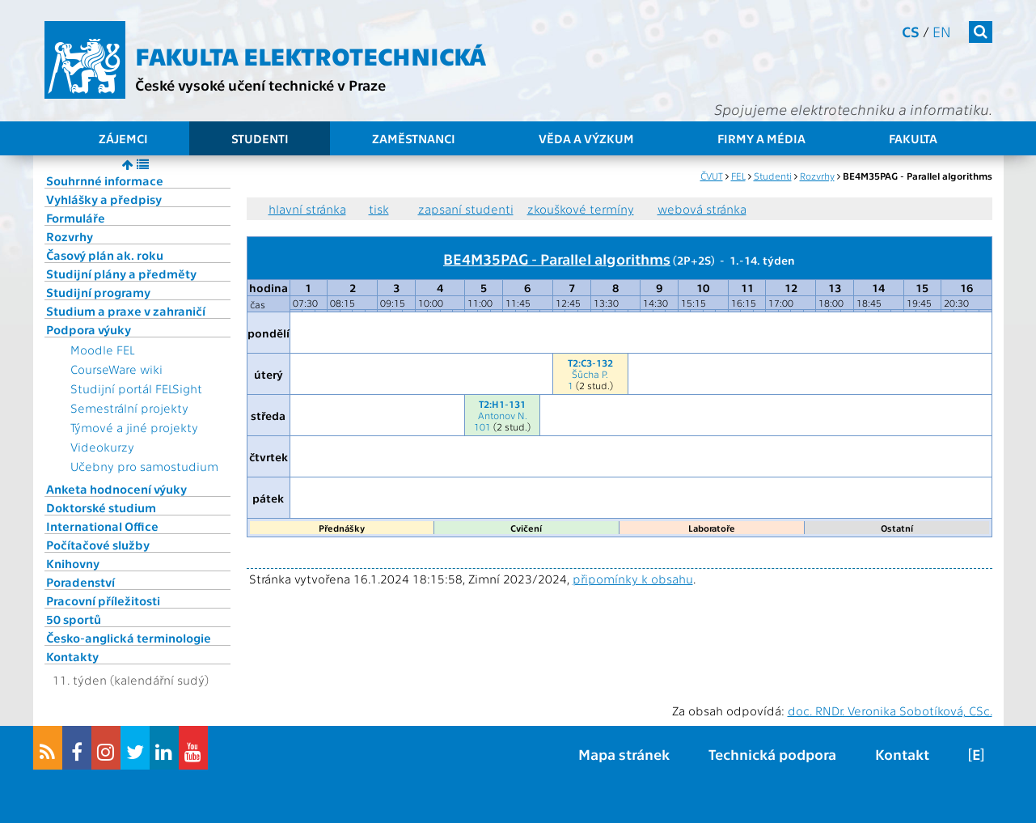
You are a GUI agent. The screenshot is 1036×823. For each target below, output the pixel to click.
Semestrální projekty (129, 408)
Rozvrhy (69, 236)
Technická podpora (772, 753)
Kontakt (902, 753)
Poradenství (80, 582)
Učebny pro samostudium (144, 466)
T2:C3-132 (590, 362)
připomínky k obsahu (633, 578)
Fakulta (913, 138)
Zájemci (123, 138)
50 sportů (73, 619)
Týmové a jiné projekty (134, 427)
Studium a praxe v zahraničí (125, 310)
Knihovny (72, 563)
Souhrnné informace (104, 180)
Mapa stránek (624, 753)
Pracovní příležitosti (103, 600)
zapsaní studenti (466, 209)
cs (911, 31)
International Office (102, 526)
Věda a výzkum (586, 138)
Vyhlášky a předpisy (104, 199)
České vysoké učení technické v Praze (260, 84)
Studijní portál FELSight (136, 388)
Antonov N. (502, 415)
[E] (976, 753)
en (941, 31)
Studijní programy (98, 292)
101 (482, 426)
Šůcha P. (590, 374)
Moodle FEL (102, 349)
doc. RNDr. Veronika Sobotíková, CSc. (890, 710)
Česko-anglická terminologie (128, 637)
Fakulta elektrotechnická (310, 55)
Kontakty (72, 656)
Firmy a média (761, 138)
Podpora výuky (88, 329)
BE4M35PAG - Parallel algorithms (556, 258)
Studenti (260, 138)
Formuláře (75, 217)
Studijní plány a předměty (121, 273)
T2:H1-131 (502, 403)
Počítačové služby (98, 544)
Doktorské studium (101, 507)
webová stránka (702, 209)
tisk (379, 209)
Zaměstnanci (413, 138)
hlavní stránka (307, 209)
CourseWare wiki (116, 369)
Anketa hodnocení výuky (116, 488)
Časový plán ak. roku (104, 255)
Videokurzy (102, 446)
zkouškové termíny (580, 209)
